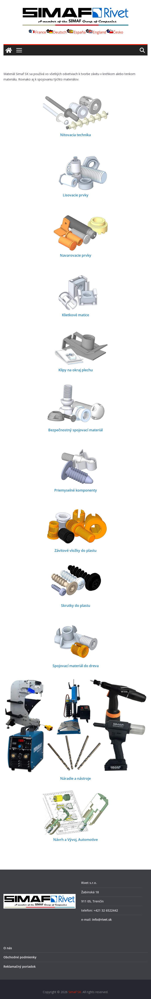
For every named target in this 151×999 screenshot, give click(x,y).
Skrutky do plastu (75, 605)
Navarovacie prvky (75, 255)
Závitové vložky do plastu (75, 550)
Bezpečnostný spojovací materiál (75, 430)
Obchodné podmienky (20, 957)
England (96, 32)
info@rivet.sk (102, 919)
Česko (114, 32)
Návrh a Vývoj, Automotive (75, 839)
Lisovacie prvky (75, 195)
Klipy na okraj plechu (75, 370)
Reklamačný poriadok (19, 966)
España (76, 32)
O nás (7, 948)
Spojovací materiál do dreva (76, 665)
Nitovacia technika (75, 134)
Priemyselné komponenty (75, 490)
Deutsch (56, 32)
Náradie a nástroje (75, 778)
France (37, 32)
